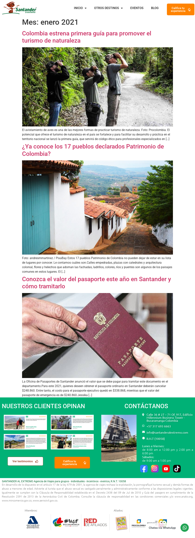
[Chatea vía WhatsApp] (184, 527)
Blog (155, 8)
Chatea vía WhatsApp (162, 528)
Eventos (137, 8)
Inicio (80, 8)
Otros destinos (108, 8)
